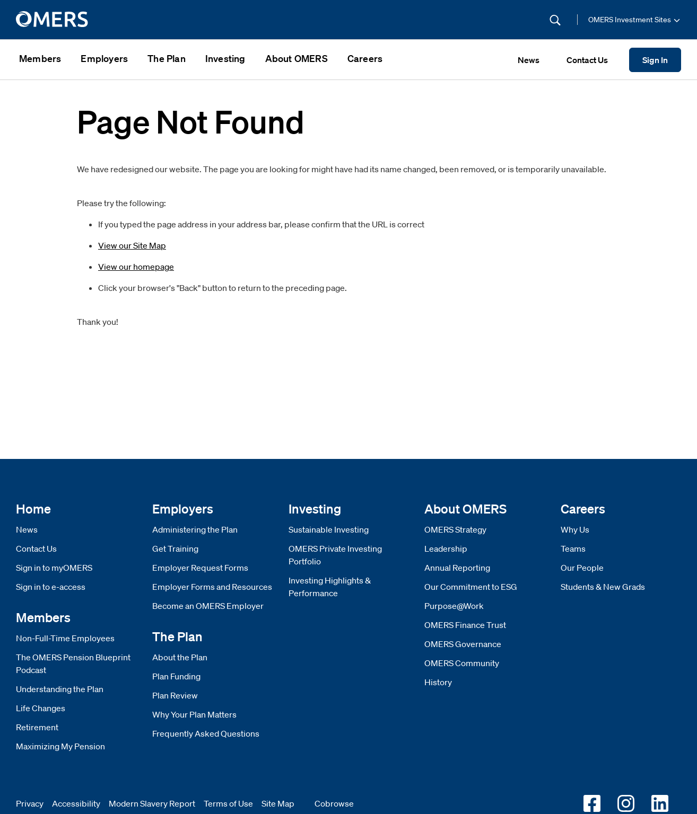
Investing (225, 58)
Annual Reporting (457, 567)
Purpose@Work (454, 605)
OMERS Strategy (455, 529)
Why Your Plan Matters (194, 714)
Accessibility (76, 803)
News (27, 529)
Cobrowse (334, 803)
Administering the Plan (195, 529)
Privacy (29, 803)
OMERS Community (461, 663)
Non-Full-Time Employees (65, 638)
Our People (582, 567)
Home (33, 508)
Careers (364, 58)
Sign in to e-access (50, 586)
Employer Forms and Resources (212, 586)
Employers (104, 58)
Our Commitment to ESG (470, 586)
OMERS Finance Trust (465, 625)
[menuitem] (40, 59)
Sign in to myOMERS (54, 567)
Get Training (175, 548)
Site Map (278, 803)
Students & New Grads (603, 586)
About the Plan (179, 657)
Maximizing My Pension (60, 746)
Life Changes (40, 708)
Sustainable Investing (329, 529)
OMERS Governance (462, 644)
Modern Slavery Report (152, 803)
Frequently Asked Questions (205, 733)
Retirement (37, 727)
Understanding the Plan (59, 689)
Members (40, 58)
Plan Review (175, 695)
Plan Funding (176, 676)
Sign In (655, 60)
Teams (573, 548)
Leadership (445, 548)
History (438, 682)
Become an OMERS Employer (208, 605)
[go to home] (53, 19)
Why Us (575, 529)
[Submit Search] (555, 19)
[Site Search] (483, 19)
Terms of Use (228, 803)
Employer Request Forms (200, 567)
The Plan (166, 58)
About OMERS (296, 58)
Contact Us (36, 548)
